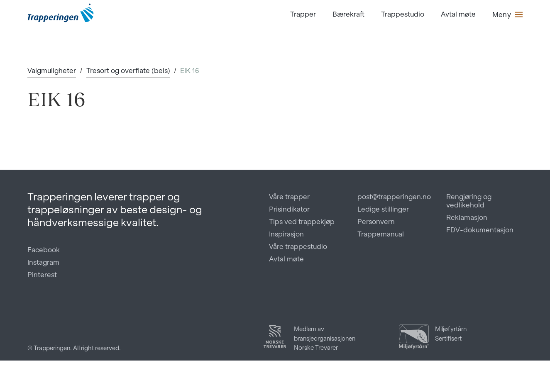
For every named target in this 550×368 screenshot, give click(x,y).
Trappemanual (380, 234)
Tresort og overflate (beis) (128, 70)
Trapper (303, 14)
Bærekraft (348, 14)
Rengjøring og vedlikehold (468, 201)
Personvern (376, 221)
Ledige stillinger (383, 209)
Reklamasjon (466, 217)
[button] (507, 14)
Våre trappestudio (298, 246)
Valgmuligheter (51, 70)
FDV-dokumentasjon (479, 230)
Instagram (43, 262)
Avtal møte (458, 14)
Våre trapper (289, 197)
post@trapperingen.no (394, 197)
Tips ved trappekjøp (302, 221)
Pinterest (42, 275)
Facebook (43, 250)
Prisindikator (289, 209)
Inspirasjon (286, 234)
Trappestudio (402, 14)
